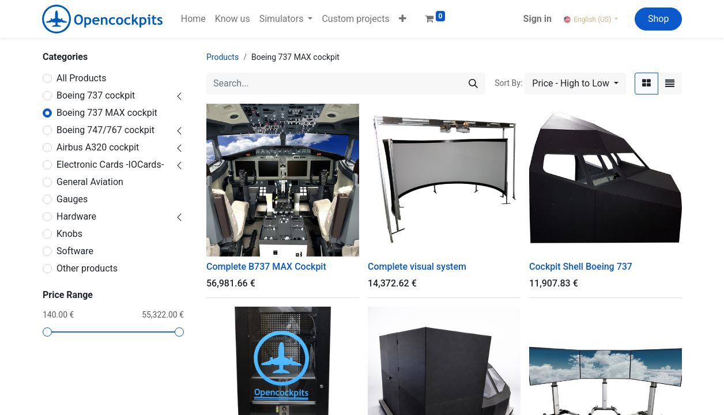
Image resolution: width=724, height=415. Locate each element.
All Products (81, 78)
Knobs (69, 233)
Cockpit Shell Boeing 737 (580, 266)
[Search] (473, 84)
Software (74, 251)
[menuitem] (193, 19)
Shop (658, 18)
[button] (402, 19)
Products (222, 57)
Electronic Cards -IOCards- (110, 164)
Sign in (537, 18)
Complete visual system (417, 266)
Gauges (72, 199)
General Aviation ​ (89, 181)
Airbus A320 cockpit (97, 147)
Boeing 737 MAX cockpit (106, 112)
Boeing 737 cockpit (95, 95)
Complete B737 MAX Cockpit (266, 266)
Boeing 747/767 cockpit (105, 129)
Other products (87, 268)
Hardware (76, 216)
